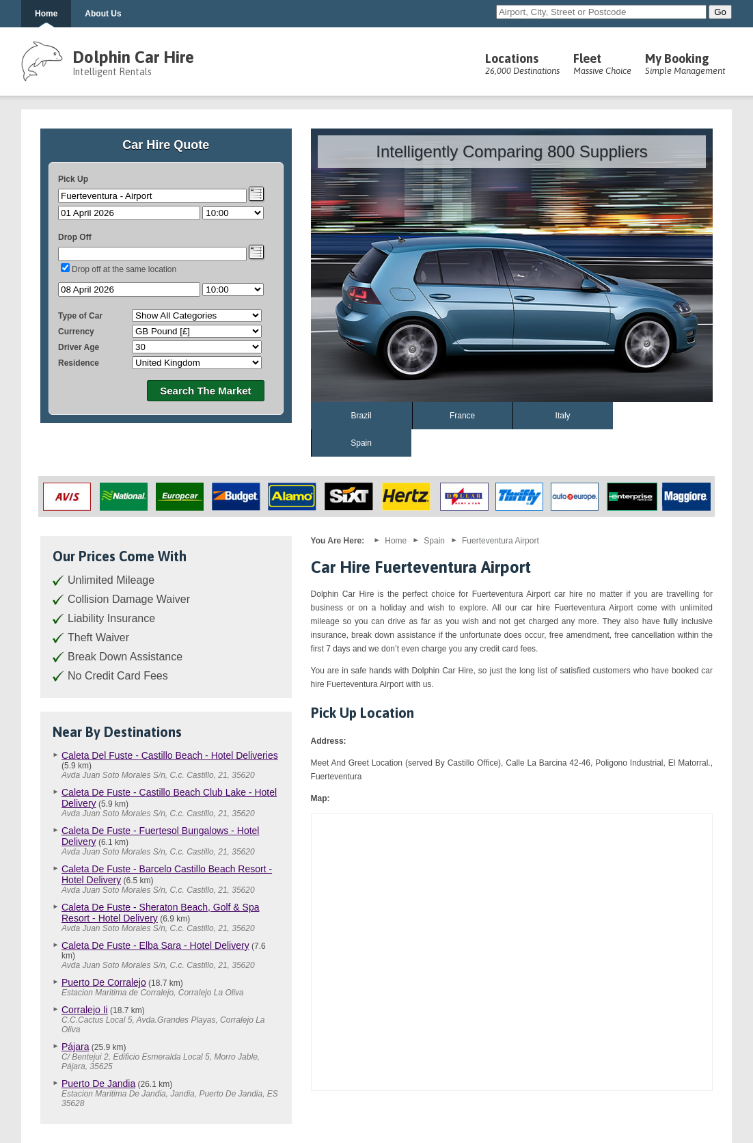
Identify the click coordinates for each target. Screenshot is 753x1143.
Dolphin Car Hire (133, 57)
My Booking (685, 63)
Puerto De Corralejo (103, 982)
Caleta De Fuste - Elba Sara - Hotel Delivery (155, 945)
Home (46, 13)
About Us (103, 13)
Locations (522, 63)
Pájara (75, 1046)
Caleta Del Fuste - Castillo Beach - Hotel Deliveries (169, 755)
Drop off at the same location (124, 269)
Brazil (361, 415)
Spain (361, 443)
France (462, 415)
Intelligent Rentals (112, 71)
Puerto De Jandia (98, 1083)
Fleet (602, 63)
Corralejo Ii (84, 1009)
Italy (563, 415)
